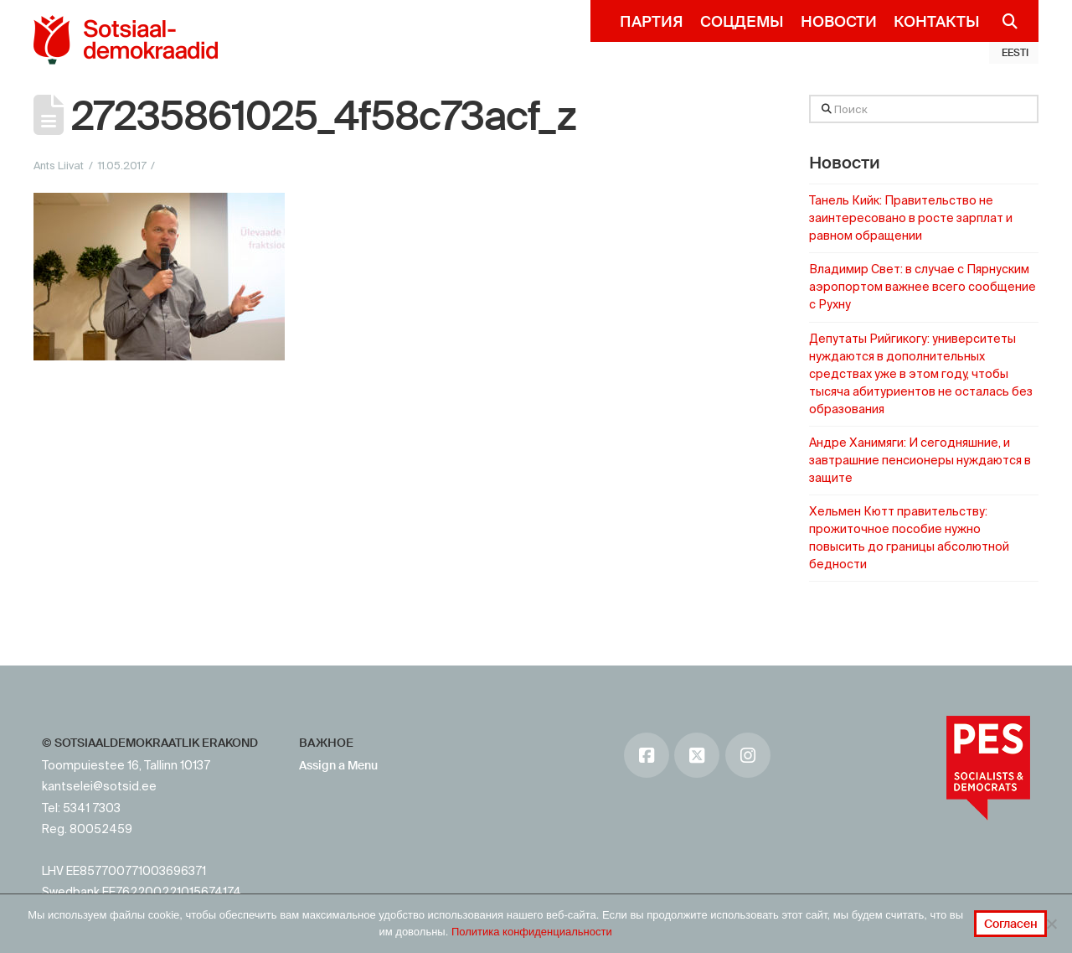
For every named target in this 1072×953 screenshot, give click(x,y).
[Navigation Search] (1003, 21)
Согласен (1011, 923)
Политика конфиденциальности (531, 931)
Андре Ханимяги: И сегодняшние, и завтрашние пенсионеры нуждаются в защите (920, 460)
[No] (1051, 923)
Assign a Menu (338, 765)
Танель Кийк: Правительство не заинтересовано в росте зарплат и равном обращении (911, 218)
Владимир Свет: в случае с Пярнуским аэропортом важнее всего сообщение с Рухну (922, 286)
